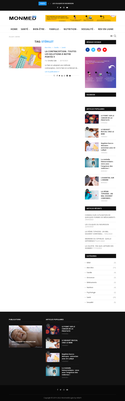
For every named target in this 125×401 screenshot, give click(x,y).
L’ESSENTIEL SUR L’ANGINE (107, 178)
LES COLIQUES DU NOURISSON (97, 224)
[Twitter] (60, 7)
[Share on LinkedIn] (62, 76)
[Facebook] (57, 7)
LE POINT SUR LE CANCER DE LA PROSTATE (107, 117)
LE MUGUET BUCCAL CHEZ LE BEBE (107, 131)
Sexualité (87, 29)
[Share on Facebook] (57, 76)
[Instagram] (63, 7)
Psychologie (101, 292)
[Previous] (48, 3)
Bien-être (38, 29)
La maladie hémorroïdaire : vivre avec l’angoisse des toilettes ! (107, 163)
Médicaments (101, 282)
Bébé (101, 262)
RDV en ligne (105, 29)
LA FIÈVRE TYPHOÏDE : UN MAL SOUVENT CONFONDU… (107, 194)
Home (14, 29)
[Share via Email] (70, 76)
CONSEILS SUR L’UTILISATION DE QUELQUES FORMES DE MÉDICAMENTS (77, 3)
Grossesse (101, 277)
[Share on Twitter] (59, 76)
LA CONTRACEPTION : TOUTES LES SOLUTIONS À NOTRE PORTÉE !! (60, 54)
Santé (24, 29)
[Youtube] (67, 7)
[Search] (115, 36)
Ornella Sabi (52, 61)
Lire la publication (52, 72)
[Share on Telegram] (67, 76)
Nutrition (70, 29)
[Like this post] (54, 76)
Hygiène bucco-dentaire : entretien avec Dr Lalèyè (108, 146)
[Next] (51, 3)
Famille (54, 29)
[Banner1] (100, 72)
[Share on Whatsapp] (64, 76)
